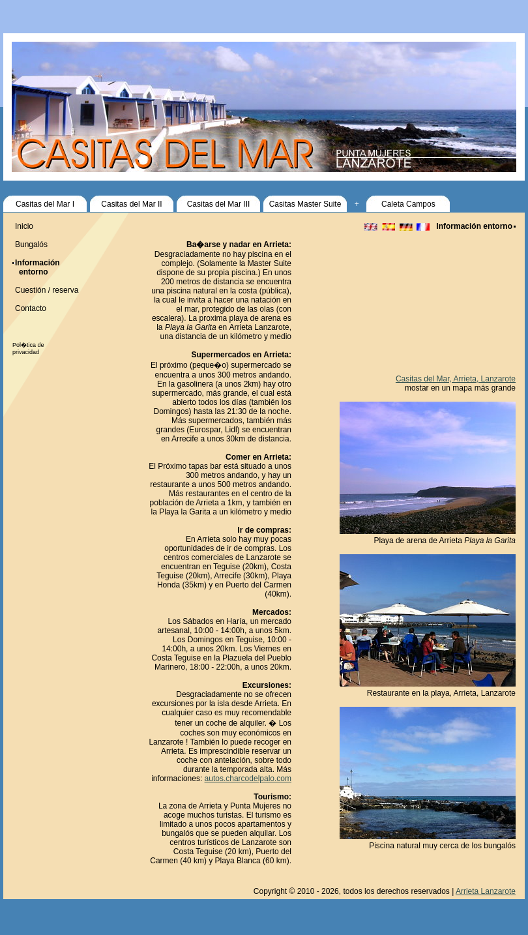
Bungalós (31, 244)
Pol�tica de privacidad (28, 348)
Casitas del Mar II (131, 204)
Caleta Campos (408, 204)
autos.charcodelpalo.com (248, 778)
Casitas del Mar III (218, 204)
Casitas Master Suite (305, 204)
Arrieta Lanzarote (486, 891)
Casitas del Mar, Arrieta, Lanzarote (456, 378)
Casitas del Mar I (45, 204)
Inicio (24, 226)
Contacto (30, 308)
